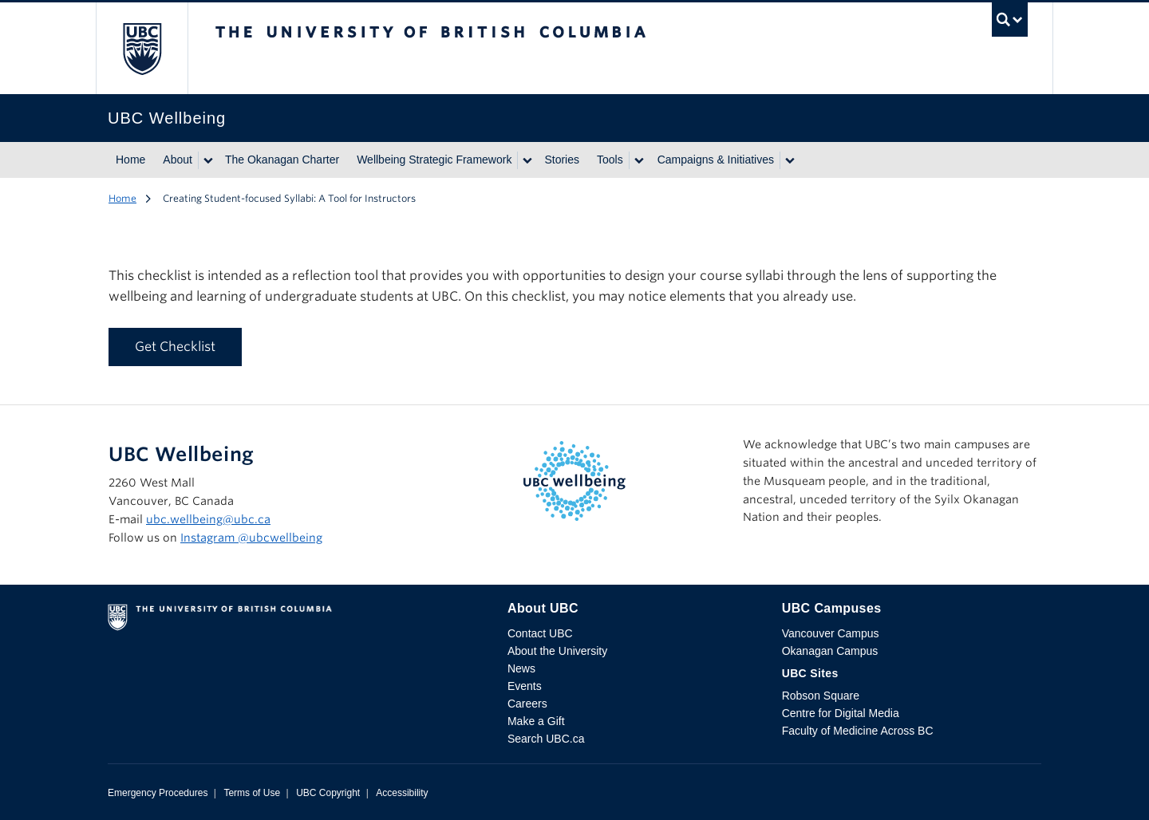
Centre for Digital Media (840, 713)
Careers (527, 703)
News (521, 668)
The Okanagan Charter (282, 159)
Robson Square (820, 695)
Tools (610, 159)
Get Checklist (175, 346)
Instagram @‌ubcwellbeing (251, 537)
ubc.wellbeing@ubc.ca (208, 519)
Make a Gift (536, 721)
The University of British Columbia (142, 48)
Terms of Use (251, 792)
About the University (557, 651)
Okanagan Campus (830, 651)
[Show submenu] (207, 160)
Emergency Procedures (157, 792)
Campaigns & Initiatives (715, 159)
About (177, 159)
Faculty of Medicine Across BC (858, 730)
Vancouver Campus (830, 633)
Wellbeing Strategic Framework (434, 159)
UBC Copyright (328, 792)
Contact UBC (540, 633)
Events (524, 686)
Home (130, 159)
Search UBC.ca (545, 738)
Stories (561, 159)
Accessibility (402, 792)
